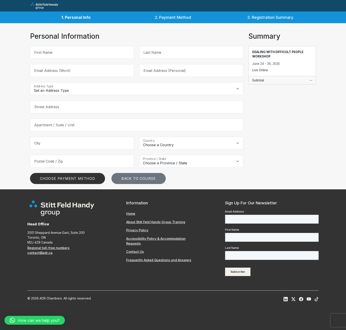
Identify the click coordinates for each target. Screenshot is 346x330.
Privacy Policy (137, 230)
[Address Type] (136, 88)
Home (130, 213)
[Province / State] (191, 161)
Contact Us (135, 251)
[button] (34, 320)
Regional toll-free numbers (48, 248)
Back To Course (138, 178)
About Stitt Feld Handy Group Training (155, 222)
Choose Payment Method (67, 178)
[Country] (191, 143)
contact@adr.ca (40, 253)
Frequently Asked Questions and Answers (158, 260)
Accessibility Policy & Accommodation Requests (156, 241)
